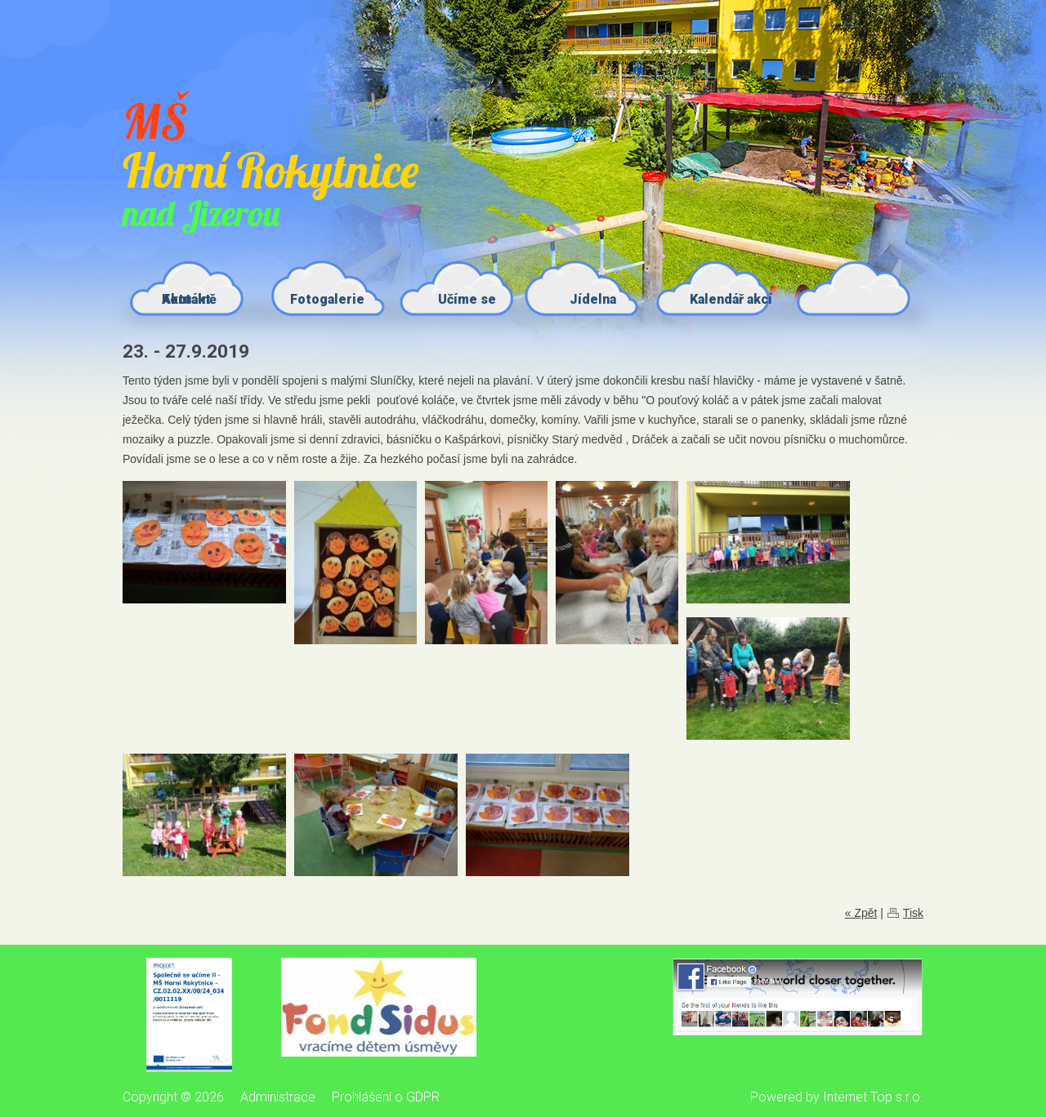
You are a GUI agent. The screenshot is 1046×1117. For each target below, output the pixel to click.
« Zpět (861, 912)
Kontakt (186, 299)
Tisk (913, 912)
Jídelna (593, 299)
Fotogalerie (327, 299)
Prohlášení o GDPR (386, 1097)
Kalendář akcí (731, 299)
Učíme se (467, 299)
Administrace (277, 1097)
